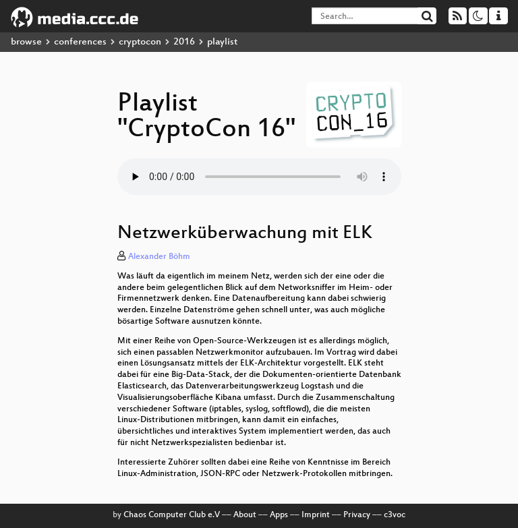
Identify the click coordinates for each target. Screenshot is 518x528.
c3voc (394, 515)
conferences (80, 42)
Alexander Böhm (159, 257)
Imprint (315, 515)
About (244, 515)
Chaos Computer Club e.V (171, 515)
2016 (184, 42)
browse (26, 42)
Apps (279, 515)
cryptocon (140, 42)
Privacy (356, 515)
